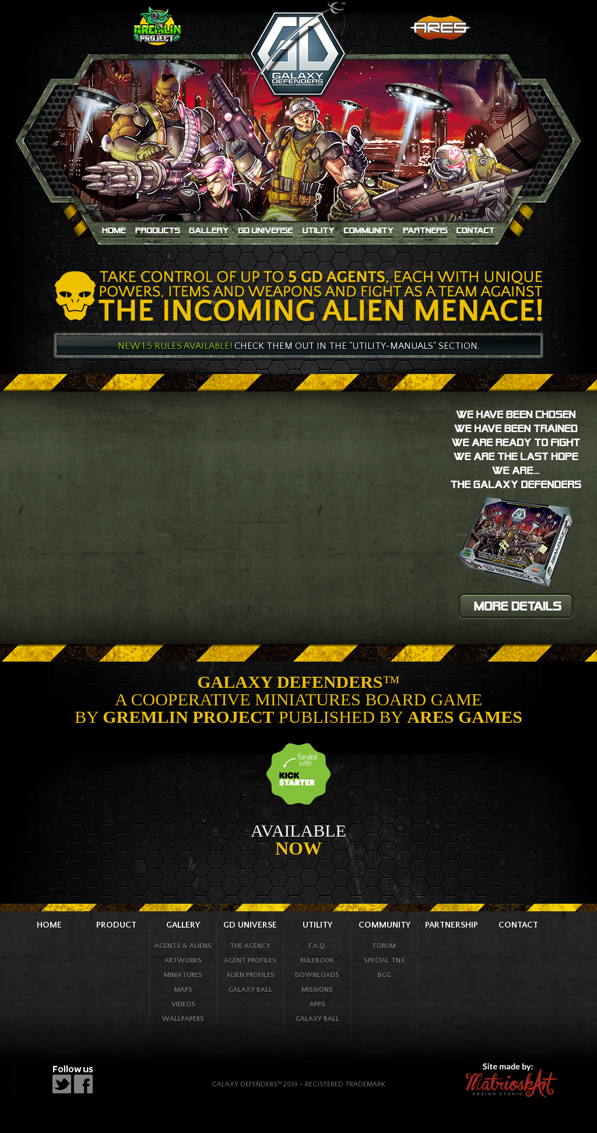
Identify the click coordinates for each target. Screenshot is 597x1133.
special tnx (384, 960)
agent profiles (250, 960)
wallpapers (183, 1019)
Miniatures (183, 975)
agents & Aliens (183, 946)
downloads (317, 975)
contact (518, 925)
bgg (384, 975)
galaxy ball (250, 990)
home (49, 925)
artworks (183, 960)
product (116, 925)
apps (317, 1004)
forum (384, 946)
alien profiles (250, 975)
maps (183, 990)
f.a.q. (317, 946)
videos (183, 1004)
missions (317, 990)
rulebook (317, 960)
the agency (250, 946)
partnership (451, 925)
